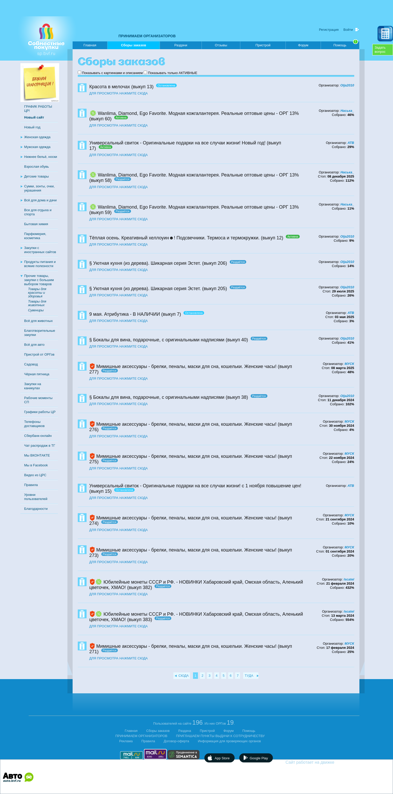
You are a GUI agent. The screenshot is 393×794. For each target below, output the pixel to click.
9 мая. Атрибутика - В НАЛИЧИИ (124, 314)
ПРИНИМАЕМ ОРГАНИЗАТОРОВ (147, 36)
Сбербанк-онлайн (38, 436)
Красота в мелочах (109, 86)
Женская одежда (37, 137)
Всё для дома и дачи (40, 200)
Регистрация (328, 30)
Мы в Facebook (36, 465)
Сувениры (36, 310)
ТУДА (249, 676)
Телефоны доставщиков (34, 424)
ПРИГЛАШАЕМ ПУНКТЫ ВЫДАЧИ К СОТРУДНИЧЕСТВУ (220, 736)
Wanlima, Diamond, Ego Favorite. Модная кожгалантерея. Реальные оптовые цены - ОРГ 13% (198, 113)
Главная (89, 45)
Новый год (32, 127)
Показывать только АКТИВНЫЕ (172, 73)
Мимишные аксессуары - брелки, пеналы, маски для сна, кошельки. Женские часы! (186, 366)
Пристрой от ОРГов (39, 354)
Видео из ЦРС (35, 475)
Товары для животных (37, 303)
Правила (31, 485)
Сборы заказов (133, 46)
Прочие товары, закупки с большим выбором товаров (39, 280)
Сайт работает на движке (321, 762)
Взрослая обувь (36, 166)
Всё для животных (38, 321)
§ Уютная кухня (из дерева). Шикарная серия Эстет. (145, 263)
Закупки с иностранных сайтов (40, 250)
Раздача (184, 731)
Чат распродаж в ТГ (39, 445)
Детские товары (36, 176)
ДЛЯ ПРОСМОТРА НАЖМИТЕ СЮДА (118, 93)
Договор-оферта (176, 741)
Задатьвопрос (380, 50)
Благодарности (36, 509)
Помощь (345, 44)
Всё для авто (34, 345)
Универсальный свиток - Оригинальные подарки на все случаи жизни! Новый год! (177, 142)
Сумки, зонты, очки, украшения (39, 188)
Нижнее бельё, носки (40, 157)
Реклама (126, 741)
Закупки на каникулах (32, 386)
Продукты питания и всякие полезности (40, 264)
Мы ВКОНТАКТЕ (37, 455)
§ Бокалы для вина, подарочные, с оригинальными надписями (157, 339)
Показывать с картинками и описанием (112, 73)
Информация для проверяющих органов (229, 741)
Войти (348, 30)
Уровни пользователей (36, 497)
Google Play (259, 758)
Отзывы (221, 45)
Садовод (31, 364)
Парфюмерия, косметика (35, 236)
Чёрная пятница (36, 374)
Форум (303, 45)
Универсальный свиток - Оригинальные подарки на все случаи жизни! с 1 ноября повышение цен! (195, 485)
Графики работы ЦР (40, 412)
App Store (222, 758)
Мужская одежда (37, 147)
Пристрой (263, 45)
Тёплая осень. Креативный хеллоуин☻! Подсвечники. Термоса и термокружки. (174, 237)
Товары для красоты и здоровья (37, 292)
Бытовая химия (36, 224)
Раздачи (180, 45)
